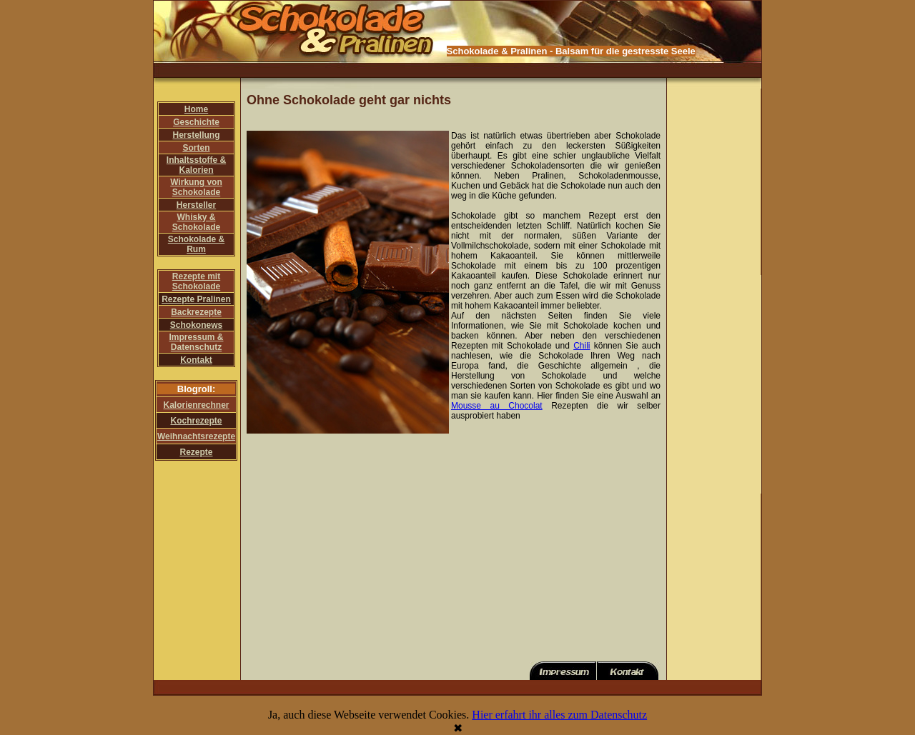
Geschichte (196, 122)
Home (196, 109)
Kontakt (196, 360)
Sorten (195, 148)
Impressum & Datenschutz (196, 342)
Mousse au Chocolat (497, 406)
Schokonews (196, 325)
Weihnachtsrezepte (196, 436)
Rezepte (195, 452)
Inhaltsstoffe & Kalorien (196, 165)
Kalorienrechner (196, 405)
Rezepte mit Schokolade (196, 281)
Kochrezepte (196, 421)
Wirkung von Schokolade (196, 187)
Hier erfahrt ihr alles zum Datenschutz (559, 715)
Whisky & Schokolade (196, 222)
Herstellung (195, 135)
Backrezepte (196, 312)
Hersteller (196, 205)
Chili (581, 346)
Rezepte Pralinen (196, 299)
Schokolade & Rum (196, 244)
